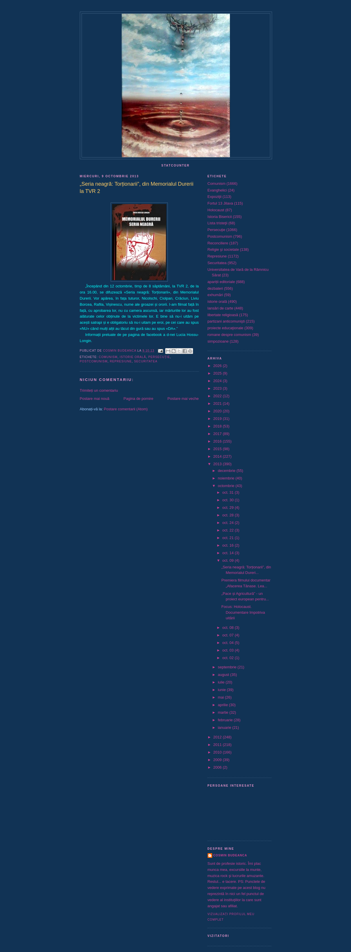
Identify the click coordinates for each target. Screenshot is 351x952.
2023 (218, 388)
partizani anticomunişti (226, 321)
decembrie (227, 470)
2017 (218, 434)
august (224, 674)
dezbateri (215, 288)
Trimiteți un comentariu (99, 390)
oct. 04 (228, 642)
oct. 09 (228, 560)
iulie (222, 682)
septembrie (227, 667)
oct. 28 (228, 515)
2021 (218, 403)
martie (223, 712)
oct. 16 (228, 545)
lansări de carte (220, 308)
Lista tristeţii (218, 223)
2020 (218, 411)
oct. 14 (228, 553)
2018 (218, 426)
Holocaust (216, 210)
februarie (226, 720)
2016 (218, 441)
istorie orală (133, 357)
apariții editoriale (221, 282)
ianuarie (225, 727)
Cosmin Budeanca (230, 855)
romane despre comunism (229, 334)
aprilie (223, 705)
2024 (218, 381)
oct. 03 (228, 650)
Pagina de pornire (138, 398)
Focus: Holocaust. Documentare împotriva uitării (243, 612)
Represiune (121, 361)
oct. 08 (228, 627)
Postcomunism (94, 361)
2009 (218, 760)
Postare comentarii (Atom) (126, 409)
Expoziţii (215, 196)
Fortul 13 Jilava (220, 203)
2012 (218, 737)
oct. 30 (228, 500)
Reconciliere (218, 243)
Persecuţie (159, 357)
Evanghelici (217, 190)
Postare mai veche (183, 398)
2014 (218, 456)
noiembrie (226, 478)
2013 (218, 464)
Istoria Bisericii (220, 216)
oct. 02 (228, 658)
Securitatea (146, 361)
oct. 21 (228, 538)
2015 (218, 449)
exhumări (215, 295)
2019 (218, 418)
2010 (218, 752)
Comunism (108, 357)
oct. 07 (228, 635)
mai (221, 697)
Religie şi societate (223, 249)
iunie (222, 690)
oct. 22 (228, 530)
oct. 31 (228, 492)
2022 (218, 396)
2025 (218, 373)
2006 (218, 767)
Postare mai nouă (94, 398)
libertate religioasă (223, 315)
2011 (218, 744)
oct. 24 (228, 522)
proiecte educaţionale (226, 328)
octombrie (226, 486)
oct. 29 (228, 507)
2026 (218, 366)
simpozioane (218, 341)
